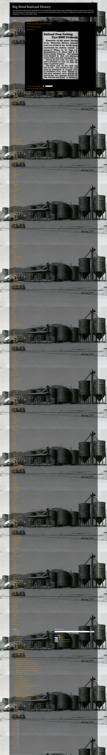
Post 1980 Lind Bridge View (21, 678)
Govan (14, 277)
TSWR (14, 563)
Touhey (14, 559)
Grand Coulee (16, 279)
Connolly (15, 191)
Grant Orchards (16, 284)
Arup (14, 121)
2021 (15, 722)
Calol (14, 163)
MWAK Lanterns (19, 676)
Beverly (14, 137)
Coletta (14, 182)
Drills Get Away (18, 672)
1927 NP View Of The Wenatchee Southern (25, 696)
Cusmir (14, 203)
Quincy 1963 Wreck (17, 464)
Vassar (14, 568)
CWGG (14, 207)
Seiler (14, 519)
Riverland (15, 486)
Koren (14, 330)
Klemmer (15, 328)
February (17, 714)
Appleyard (15, 116)
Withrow (14, 619)
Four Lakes (15, 263)
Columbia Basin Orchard (16, 185)
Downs (14, 234)
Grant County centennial (16, 282)
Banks (14, 128)
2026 (15, 631)
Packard (14, 439)
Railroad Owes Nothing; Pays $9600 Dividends (25, 686)
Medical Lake (16, 375)
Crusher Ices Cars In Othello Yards (23, 680)
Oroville (14, 436)
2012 (15, 740)
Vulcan (14, 573)
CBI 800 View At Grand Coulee (22, 646)
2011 (15, 742)
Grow (14, 289)
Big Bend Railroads (17, 142)
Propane (14, 457)
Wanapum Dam (16, 577)
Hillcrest (14, 307)
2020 (15, 724)
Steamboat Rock (16, 547)
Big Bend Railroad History (31, 7)
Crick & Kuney (16, 201)
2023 (15, 718)
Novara (14, 423)
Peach (14, 448)
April (16, 710)
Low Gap (15, 353)
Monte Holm (15, 393)
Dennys (14, 218)
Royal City (15, 500)
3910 (14, 59)
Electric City (15, 243)
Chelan (14, 177)
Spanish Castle (16, 535)
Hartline (14, 300)
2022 (15, 720)
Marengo (15, 364)
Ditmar (14, 223)
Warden (14, 579)
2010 (15, 744)
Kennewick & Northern (18, 325)
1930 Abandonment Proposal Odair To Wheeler (25, 697)
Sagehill (14, 505)
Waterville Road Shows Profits (22, 684)
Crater (14, 198)
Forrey (14, 261)
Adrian (14, 94)
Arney (14, 119)
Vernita (14, 570)
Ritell (14, 482)
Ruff (14, 503)
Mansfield (15, 361)
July (16, 704)
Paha (14, 441)
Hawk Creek (15, 302)
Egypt (14, 239)
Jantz (14, 316)
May (16, 708)
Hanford (14, 294)
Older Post (91, 93)
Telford (14, 554)
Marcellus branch (16, 362)
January (17, 716)
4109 (14, 63)
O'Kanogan (15, 425)
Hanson (14, 296)
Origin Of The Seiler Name (21, 692)
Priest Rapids (16, 455)
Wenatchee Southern (17, 599)
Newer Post (30, 93)
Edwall (14, 237)
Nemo (14, 414)
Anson (14, 112)
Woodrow (15, 621)
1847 (14, 24)
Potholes (15, 453)
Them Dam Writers (17, 556)
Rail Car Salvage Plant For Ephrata (23, 660)
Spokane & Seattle (17, 540)
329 (13, 48)
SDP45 (62, 637)
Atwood (14, 123)
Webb (14, 594)
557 (13, 72)
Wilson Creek (16, 612)
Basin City (15, 132)
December (17, 637)
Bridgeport (15, 154)
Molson (14, 387)
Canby (14, 165)
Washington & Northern (18, 580)
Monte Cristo (15, 391)
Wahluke (15, 575)
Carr (14, 167)
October (17, 641)
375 (13, 56)
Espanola (15, 249)
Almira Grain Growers (17, 107)
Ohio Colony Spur (17, 430)
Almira (14, 105)
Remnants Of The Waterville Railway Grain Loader (26, 674)
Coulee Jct (15, 196)
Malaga (14, 359)
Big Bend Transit (16, 144)
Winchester (15, 614)
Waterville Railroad (39, 88)
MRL (14, 405)
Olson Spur (15, 432)
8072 (14, 77)
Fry (13, 266)
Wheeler (14, 605)
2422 (14, 32)
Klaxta (14, 327)
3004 (14, 41)
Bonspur (14, 149)
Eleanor (14, 241)
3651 (14, 54)
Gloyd (14, 274)
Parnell (14, 445)
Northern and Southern (18, 420)
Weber (14, 596)
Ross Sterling (16, 496)
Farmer (14, 255)
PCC (14, 446)
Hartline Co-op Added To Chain (22, 688)
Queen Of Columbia (17, 461)
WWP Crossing (16, 624)
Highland (15, 303)
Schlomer (15, 511)
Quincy (14, 462)
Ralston (14, 468)
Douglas (14, 232)
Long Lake (15, 352)
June (16, 706)
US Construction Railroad (16, 566)
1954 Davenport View (20, 650)
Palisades (15, 443)
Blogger (61, 752)
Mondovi (14, 389)
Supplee (14, 550)
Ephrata (14, 244)
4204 (14, 65)
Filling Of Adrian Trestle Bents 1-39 (23, 699)
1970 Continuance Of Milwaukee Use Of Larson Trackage (28, 668)
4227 (14, 68)
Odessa (14, 428)
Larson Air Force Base (18, 339)
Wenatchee (15, 598)
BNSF (14, 147)
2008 (15, 748)
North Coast (15, 418)
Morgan (14, 396)
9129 (14, 86)
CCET (14, 171)
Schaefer (15, 509)
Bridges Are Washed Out (20, 682)
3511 (14, 50)
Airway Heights (16, 101)
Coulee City (15, 194)
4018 (14, 61)
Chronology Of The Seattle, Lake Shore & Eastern (26, 664)
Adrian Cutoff (16, 96)
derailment (15, 221)
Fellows (14, 259)
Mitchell (14, 382)
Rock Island (15, 489)
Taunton (14, 552)
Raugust (14, 470)
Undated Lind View (19, 652)
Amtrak (14, 110)
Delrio (14, 216)
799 (13, 75)
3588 (14, 52)
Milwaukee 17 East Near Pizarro (22, 690)
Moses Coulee (16, 402)
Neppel (14, 416)
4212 (14, 66)
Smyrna (14, 531)
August (17, 702)
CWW (14, 209)
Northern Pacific (16, 421)
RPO (14, 502)
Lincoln (14, 346)
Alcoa (14, 103)
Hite (13, 309)
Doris (14, 228)
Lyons (14, 355)
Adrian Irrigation (16, 98)
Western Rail (15, 601)
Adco (14, 93)
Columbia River (16, 187)
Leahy (14, 343)
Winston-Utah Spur (17, 617)
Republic (15, 478)
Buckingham (15, 158)
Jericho (14, 321)
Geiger (14, 270)
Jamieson (15, 314)
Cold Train (15, 181)
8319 (14, 79)
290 (13, 38)
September (18, 643)
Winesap (15, 615)
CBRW (14, 169)
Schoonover (15, 512)
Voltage (14, 571)
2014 (15, 736)
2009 (15, 746)
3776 (14, 57)
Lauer (14, 341)
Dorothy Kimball (16, 230)
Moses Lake (15, 403)
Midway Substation (17, 378)
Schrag (14, 514)
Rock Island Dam (16, 491)
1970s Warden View (19, 648)
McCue (14, 369)
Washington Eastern (17, 582)
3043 (14, 43)
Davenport (15, 210)
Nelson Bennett (16, 412)
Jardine (14, 318)
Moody (14, 394)
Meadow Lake (16, 373)
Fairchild (14, 253)
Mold (14, 386)
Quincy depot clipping (17, 466)
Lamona (14, 337)
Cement (14, 172)
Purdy (14, 459)
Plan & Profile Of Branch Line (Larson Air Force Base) (27, 658)
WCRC (14, 592)
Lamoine (15, 336)
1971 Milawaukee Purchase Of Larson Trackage (26, 666)
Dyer (14, 235)
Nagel (14, 407)
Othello (14, 437)
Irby (13, 312)
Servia (14, 522)
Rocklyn (14, 494)
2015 (15, 734)
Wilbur (14, 608)
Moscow (14, 400)
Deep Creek (15, 214)
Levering (15, 344)
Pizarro (14, 450)
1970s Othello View (19, 644)
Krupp (14, 332)
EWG (14, 251)
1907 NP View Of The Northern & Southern (24, 693)
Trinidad (14, 561)
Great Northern (16, 287)
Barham (14, 130)
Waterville (32, 88)
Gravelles (15, 286)
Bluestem (15, 146)
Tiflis (14, 558)
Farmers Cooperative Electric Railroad (17, 257)
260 (13, 34)
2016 (15, 732)
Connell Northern (16, 189)
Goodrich (15, 275)
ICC (13, 311)
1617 (14, 22)
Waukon (14, 590)
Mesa (14, 377)
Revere (14, 480)
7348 (14, 73)
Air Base (14, 100)
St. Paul (14, 545)
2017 (15, 730)
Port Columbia (16, 452)
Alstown (14, 109)
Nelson (14, 411)
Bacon (14, 125)
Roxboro (14, 498)
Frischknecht (15, 265)
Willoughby (15, 610)
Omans (14, 434)
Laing (14, 334)
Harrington (15, 298)
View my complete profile (64, 641)
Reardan (15, 471)
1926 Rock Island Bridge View (22, 656)
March (17, 712)
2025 (15, 633)
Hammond (15, 293)
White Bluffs (15, 606)
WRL (14, 623)
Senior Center (16, 521)
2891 (14, 36)
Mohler (14, 384)
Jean (14, 319)
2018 (15, 728)
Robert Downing (16, 487)
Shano (14, 526)
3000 (14, 40)
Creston (14, 200)
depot (14, 219)
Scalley (14, 507)
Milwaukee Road (16, 380)
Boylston (15, 151)
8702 (14, 81)
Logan (14, 350)
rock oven (15, 493)
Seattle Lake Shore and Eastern (17, 517)
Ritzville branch (16, 484)
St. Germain (15, 543)
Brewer (14, 153)
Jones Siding (15, 323)
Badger (14, 126)
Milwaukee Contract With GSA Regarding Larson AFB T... (28, 670)
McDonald (15, 371)
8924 (14, 82)
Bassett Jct (15, 134)
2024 (15, 635)
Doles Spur (15, 225)
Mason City (15, 366)
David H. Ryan (16, 212)
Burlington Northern (17, 160)
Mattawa (14, 368)
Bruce (14, 156)
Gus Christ (15, 291)
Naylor (14, 409)
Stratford (15, 549)
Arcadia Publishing (17, 118)
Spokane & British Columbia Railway (17, 538)
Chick (14, 179)
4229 (14, 70)
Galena (14, 268)
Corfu (14, 193)
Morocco (15, 398)
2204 (14, 29)
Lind (14, 348)
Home (61, 93)
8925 (14, 84)
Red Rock (15, 473)
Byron (14, 162)
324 (13, 45)
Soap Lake (15, 533)
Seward (14, 524)
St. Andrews (15, 542)
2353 (14, 31)
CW (13, 205)
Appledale (15, 114)
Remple (14, 477)
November (17, 639)
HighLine (15, 305)
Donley (14, 227)
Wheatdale (15, 603)
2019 (15, 726)
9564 (14, 88)
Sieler (14, 528)
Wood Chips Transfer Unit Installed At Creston (25, 662)
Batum (14, 135)
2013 (15, 738)
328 (13, 47)
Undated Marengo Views (20, 654)
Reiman (14, 475)
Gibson (14, 272)
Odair (14, 427)
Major (14, 357)
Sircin (14, 530)
